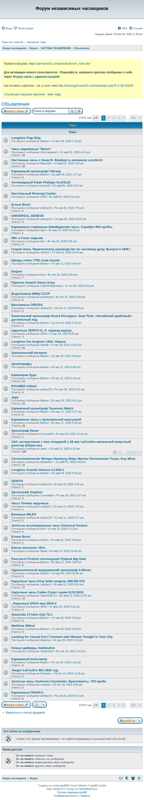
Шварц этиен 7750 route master (35, 260)
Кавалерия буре (23, 375)
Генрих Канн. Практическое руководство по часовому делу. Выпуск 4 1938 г (71, 249)
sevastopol (46, 296)
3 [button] (113, 118)
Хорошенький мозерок (29, 353)
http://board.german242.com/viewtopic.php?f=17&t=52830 (95, 85)
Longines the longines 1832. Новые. (38, 341)
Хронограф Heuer (25, 430)
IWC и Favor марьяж (27, 238)
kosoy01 (45, 185)
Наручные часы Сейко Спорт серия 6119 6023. (47, 592)
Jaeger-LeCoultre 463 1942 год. (35, 670)
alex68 (44, 344)
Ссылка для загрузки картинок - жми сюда (32, 94)
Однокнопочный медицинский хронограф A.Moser (51, 570)
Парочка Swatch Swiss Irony (33, 282)
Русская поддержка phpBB (72, 792)
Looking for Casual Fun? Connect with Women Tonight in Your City (62, 637)
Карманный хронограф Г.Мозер (36, 171)
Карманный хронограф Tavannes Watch (42, 408)
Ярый (43, 551)
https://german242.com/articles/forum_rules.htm (59, 63)
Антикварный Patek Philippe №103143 (41, 182)
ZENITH (17, 481)
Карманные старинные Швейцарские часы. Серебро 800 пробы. (62, 227)
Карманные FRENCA (27, 692)
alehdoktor (46, 461)
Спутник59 (46, 433)
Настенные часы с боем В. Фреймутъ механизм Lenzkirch (57, 160)
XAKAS (44, 252)
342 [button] (133, 118)
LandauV (45, 506)
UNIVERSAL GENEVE (27, 216)
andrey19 (45, 207)
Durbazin (45, 673)
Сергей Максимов (51, 285)
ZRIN (43, 196)
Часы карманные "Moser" (31, 149)
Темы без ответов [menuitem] (12, 42)
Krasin (44, 539)
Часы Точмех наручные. (30, 503)
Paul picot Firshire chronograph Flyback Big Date (48, 559)
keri (42, 241)
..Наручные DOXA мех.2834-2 (34, 603)
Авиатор (45, 640)
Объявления (15, 104)
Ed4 (42, 528)
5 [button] (123, 118)
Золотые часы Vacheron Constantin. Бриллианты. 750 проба (58, 681)
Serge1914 (46, 651)
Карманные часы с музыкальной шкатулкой (46, 419)
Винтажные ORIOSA (27, 305)
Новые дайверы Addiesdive (33, 648)
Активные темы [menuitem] (36, 42)
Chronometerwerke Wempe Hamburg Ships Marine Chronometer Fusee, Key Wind (73, 458)
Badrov (44, 141)
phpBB (64, 785)
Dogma (16, 271)
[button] (95, 118)
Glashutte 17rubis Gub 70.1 (32, 614)
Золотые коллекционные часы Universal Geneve (49, 525)
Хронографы (21, 364)
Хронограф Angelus (26, 492)
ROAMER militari (24, 386)
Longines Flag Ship (26, 138)
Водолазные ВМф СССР (30, 293)
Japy (15, 397)
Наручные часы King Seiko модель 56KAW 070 (47, 581)
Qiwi (42, 230)
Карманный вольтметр (29, 659)
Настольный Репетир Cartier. (34, 193)
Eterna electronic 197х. (28, 548)
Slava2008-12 (48, 595)
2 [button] (108, 118)
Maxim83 (45, 163)
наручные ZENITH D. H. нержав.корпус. (42, 330)
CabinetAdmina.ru (87, 789)
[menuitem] (6, 28)
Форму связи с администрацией (36, 76)
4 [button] (118, 118)
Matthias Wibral (23, 625)
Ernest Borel (20, 204)
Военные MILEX (23, 514)
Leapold (45, 684)
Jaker (43, 448)
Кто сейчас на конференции (22, 731)
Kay (42, 274)
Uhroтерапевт (48, 152)
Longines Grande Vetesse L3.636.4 (37, 470)
